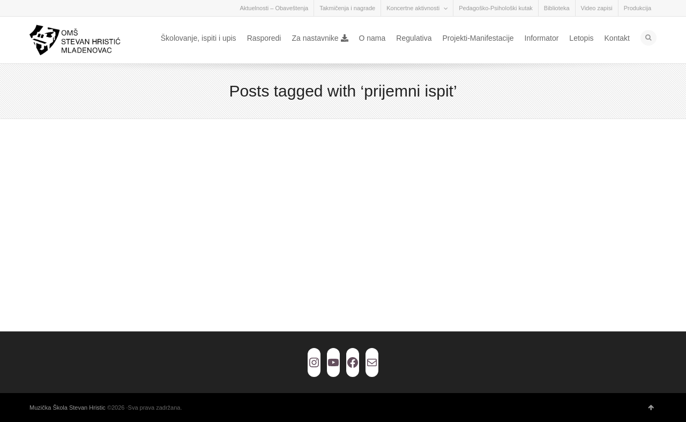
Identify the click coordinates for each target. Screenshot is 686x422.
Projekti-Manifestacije (477, 38)
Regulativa (413, 38)
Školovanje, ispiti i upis (198, 38)
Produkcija (637, 8)
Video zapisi (597, 8)
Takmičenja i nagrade (347, 8)
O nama (372, 38)
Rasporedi (264, 38)
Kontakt (617, 38)
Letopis (581, 38)
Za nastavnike (320, 38)
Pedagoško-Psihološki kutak (496, 8)
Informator (542, 38)
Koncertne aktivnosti (412, 8)
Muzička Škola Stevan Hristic (67, 407)
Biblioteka (557, 8)
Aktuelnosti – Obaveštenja (274, 8)
